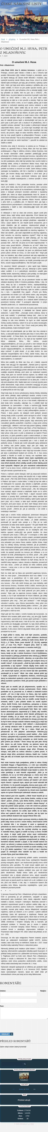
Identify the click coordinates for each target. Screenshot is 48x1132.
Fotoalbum (24, 1082)
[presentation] (24, 1029)
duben (21, 1092)
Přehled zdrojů (24, 1102)
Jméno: (3, 991)
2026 (27, 1092)
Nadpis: (43, 991)
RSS (32, 1126)
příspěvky (12, 39)
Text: (2, 1006)
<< (14, 1092)
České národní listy (21, 4)
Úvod (3, 39)
